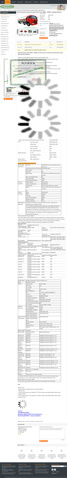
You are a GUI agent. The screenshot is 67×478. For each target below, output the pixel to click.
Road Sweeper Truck (4, 38)
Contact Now (44, 38)
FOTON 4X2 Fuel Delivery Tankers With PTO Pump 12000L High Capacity (22, 456)
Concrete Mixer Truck (5, 45)
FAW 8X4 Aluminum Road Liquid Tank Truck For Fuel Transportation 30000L (52, 456)
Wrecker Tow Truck (4, 34)
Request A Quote (44, 2)
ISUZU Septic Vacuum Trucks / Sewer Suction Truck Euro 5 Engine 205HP (42, 472)
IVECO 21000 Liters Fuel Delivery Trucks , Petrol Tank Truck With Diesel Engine (32, 456)
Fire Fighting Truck (4, 25)
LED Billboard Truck (4, 41)
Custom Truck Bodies (5, 32)
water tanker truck (23, 421)
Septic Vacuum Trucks (5, 23)
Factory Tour (20, 2)
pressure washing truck (31, 421)
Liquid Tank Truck (11, 10)
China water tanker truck (14, 477)
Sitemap (57, 471)
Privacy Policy (7, 477)
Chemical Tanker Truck (5, 16)
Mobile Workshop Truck (5, 47)
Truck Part (3, 52)
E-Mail (53, 471)
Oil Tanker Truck (4, 21)
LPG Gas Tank (3, 27)
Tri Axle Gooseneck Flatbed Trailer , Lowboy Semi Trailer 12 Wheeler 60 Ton (26, 473)
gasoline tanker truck (39, 421)
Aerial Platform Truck (4, 36)
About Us (13, 2)
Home (2, 2)
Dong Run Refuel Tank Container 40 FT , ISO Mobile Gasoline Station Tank (9, 473)
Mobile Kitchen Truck (4, 43)
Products (8, 2)
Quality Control (28, 2)
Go (65, 7)
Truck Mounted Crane (5, 49)
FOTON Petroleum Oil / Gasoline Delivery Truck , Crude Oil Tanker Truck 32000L (61, 456)
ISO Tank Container (4, 30)
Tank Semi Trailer (4, 19)
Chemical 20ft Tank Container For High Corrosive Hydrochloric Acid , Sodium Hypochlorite (9, 466)
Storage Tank (3, 54)
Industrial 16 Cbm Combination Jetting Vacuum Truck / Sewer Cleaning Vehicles (42, 466)
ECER (65, 477)
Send (65, 466)
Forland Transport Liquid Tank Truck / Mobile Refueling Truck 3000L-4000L (42, 456)
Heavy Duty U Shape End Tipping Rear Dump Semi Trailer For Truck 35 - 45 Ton (25, 470)
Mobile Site (54, 473)
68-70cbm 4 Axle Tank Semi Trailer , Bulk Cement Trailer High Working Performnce (25, 466)
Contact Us (35, 2)
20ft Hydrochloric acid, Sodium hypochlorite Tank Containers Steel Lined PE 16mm (8, 470)
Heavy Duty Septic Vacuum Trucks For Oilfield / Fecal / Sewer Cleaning (42, 470)
